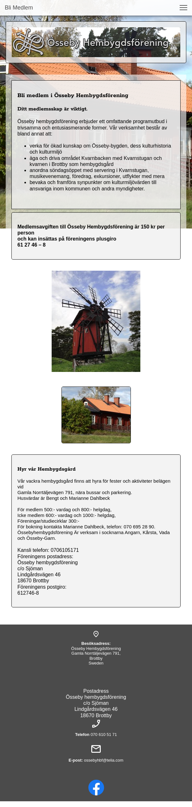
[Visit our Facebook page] (96, 788)
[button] (183, 7)
